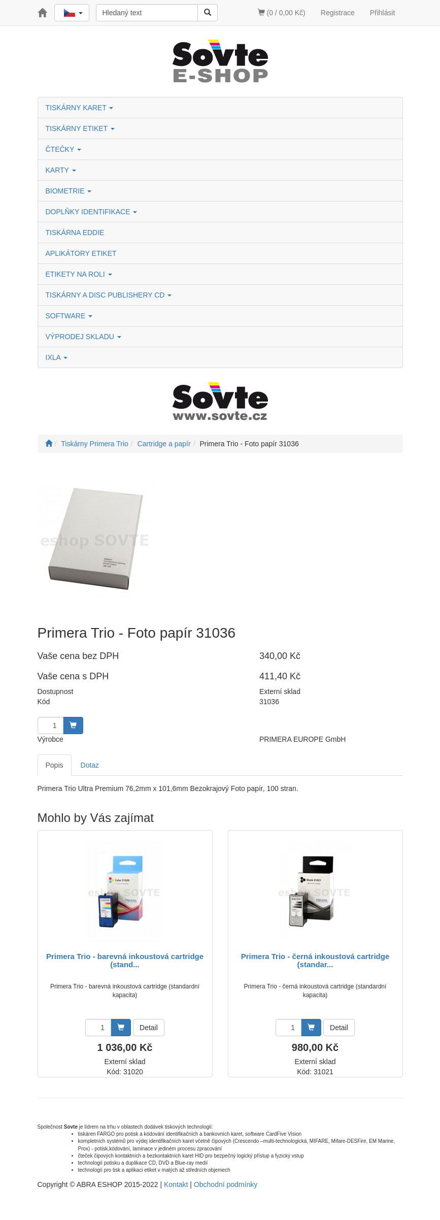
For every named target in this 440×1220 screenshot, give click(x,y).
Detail (149, 1028)
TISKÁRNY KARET (80, 108)
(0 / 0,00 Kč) (282, 13)
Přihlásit (382, 13)
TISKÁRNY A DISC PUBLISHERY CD (109, 295)
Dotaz (90, 765)
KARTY (61, 170)
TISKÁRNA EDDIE (75, 232)
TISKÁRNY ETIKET (80, 128)
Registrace (338, 13)
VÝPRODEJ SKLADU (83, 337)
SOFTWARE (69, 316)
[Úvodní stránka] (48, 444)
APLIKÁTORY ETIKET (81, 253)
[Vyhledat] (207, 12)
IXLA (56, 357)
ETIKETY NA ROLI (79, 274)
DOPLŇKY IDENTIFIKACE (92, 212)
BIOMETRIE (69, 191)
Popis (54, 765)
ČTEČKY (63, 149)
